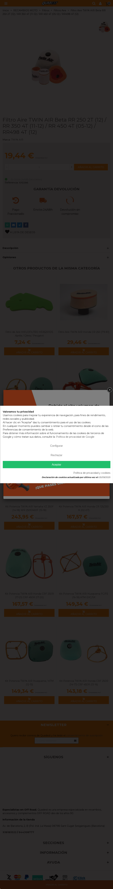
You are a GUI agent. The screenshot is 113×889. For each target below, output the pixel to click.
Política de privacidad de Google (75, 436)
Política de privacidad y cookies (91, 473)
